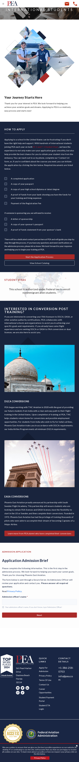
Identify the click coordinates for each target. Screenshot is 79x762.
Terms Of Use (45, 680)
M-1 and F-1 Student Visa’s (45, 147)
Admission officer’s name (15, 596)
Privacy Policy (14, 591)
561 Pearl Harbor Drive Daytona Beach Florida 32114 (24, 675)
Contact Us (44, 684)
